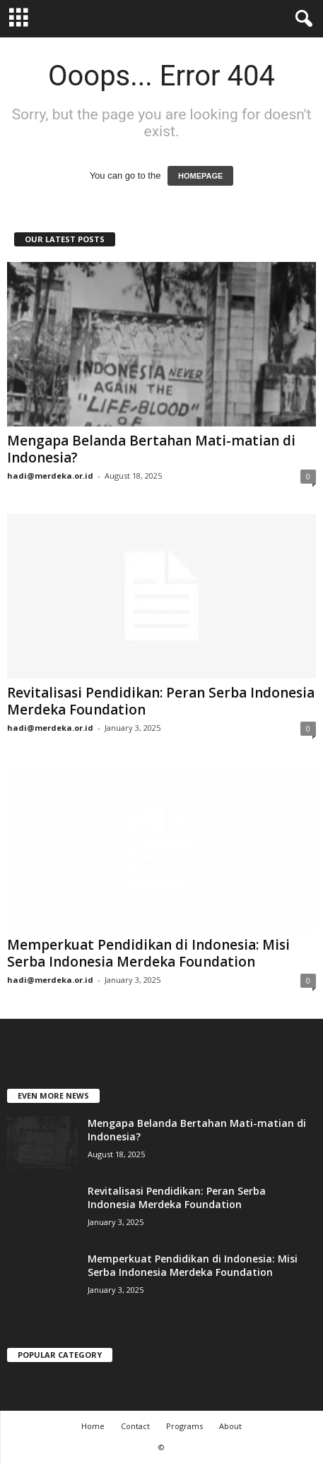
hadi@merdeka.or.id (50, 475)
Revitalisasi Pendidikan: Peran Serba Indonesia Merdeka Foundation (161, 701)
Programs (184, 1426)
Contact (135, 1426)
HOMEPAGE (200, 176)
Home (93, 1426)
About (230, 1426)
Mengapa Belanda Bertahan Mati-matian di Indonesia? (151, 449)
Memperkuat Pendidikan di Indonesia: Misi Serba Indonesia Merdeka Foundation (148, 953)
